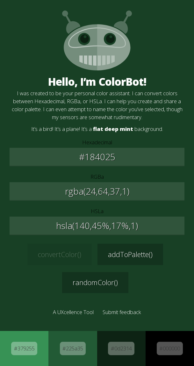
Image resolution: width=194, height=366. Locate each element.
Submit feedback (122, 312)
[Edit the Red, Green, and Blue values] (97, 191)
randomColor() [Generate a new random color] (95, 282)
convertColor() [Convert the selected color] (59, 254)
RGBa (97, 176)
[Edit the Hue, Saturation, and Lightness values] (97, 226)
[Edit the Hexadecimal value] (97, 157)
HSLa (97, 211)
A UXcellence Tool (73, 312)
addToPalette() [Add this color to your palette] (130, 254)
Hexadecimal (97, 142)
